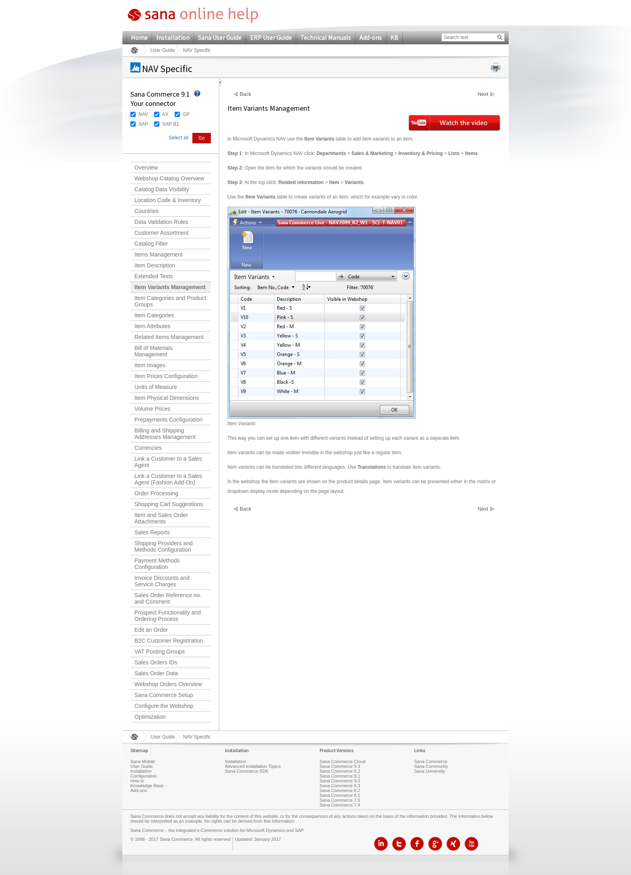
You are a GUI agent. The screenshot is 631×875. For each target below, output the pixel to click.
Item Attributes (152, 326)
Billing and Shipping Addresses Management (165, 433)
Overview (146, 167)
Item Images (149, 365)
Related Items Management (169, 337)
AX (165, 114)
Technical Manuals (325, 37)
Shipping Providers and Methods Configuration (163, 546)
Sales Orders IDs (155, 662)
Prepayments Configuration (168, 419)
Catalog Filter (151, 243)
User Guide (163, 50)
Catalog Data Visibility (161, 189)
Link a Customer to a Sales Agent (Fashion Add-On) (168, 479)
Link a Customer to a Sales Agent (168, 461)
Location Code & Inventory (167, 200)
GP (186, 114)
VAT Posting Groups (159, 651)
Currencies (148, 448)
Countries (146, 211)
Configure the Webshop (164, 706)
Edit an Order (151, 630)
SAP (143, 124)
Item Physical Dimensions (166, 398)
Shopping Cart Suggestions (168, 504)
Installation (173, 37)
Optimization (150, 717)
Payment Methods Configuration (157, 563)
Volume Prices (152, 408)
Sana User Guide (219, 37)
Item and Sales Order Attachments (161, 518)
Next (483, 94)
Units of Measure (155, 387)
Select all (178, 138)
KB (394, 37)
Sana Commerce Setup (163, 695)
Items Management (158, 254)
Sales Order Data (156, 673)
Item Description (154, 265)
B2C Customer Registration (168, 640)
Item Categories (154, 315)
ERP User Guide (271, 37)
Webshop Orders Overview (168, 684)
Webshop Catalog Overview (169, 178)
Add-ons (370, 37)
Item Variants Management (170, 287)
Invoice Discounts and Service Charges (162, 581)
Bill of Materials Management (153, 351)
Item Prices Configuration (166, 376)
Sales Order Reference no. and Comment (168, 598)
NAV (143, 114)
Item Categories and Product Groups (170, 301)
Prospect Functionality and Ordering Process (167, 615)
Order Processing (156, 493)
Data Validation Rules (161, 222)
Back (246, 94)
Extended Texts (153, 276)
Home (139, 37)
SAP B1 (170, 124)
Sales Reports (152, 532)
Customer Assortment (161, 233)
